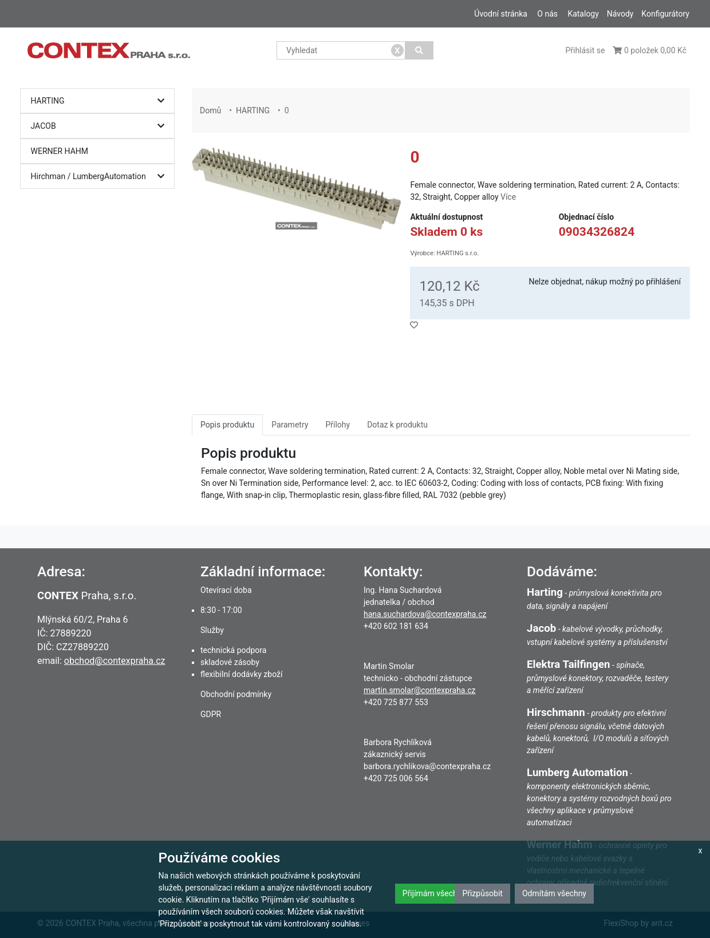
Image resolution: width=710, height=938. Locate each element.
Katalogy (582, 13)
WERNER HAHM (60, 151)
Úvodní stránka (500, 13)
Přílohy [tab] (337, 424)
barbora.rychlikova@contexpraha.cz (427, 766)
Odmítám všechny (554, 893)
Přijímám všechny (434, 893)
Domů (210, 110)
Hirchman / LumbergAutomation (100, 176)
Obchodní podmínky (235, 694)
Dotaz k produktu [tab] (397, 424)
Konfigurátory (665, 13)
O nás (547, 13)
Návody (620, 13)
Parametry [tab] (289, 424)
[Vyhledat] (419, 50)
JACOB (100, 126)
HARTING (100, 101)
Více (508, 196)
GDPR (210, 714)
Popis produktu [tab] (227, 424)
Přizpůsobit (482, 893)
